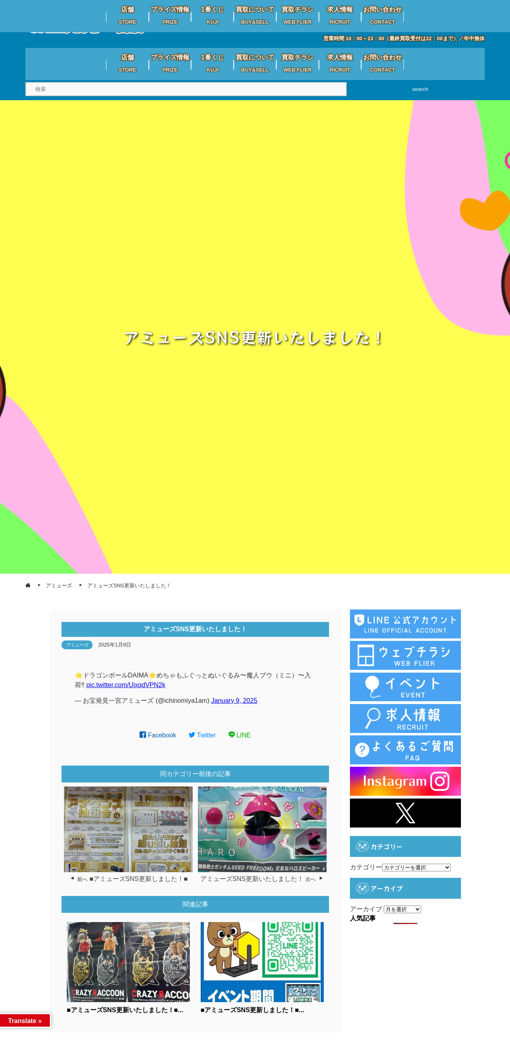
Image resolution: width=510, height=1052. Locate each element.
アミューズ (77, 644)
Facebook (158, 735)
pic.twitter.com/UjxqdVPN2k (125, 684)
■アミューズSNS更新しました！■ (138, 878)
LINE (239, 735)
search (420, 89)
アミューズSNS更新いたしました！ (252, 878)
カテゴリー (366, 867)
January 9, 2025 (234, 700)
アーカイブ (366, 909)
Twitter (202, 735)
